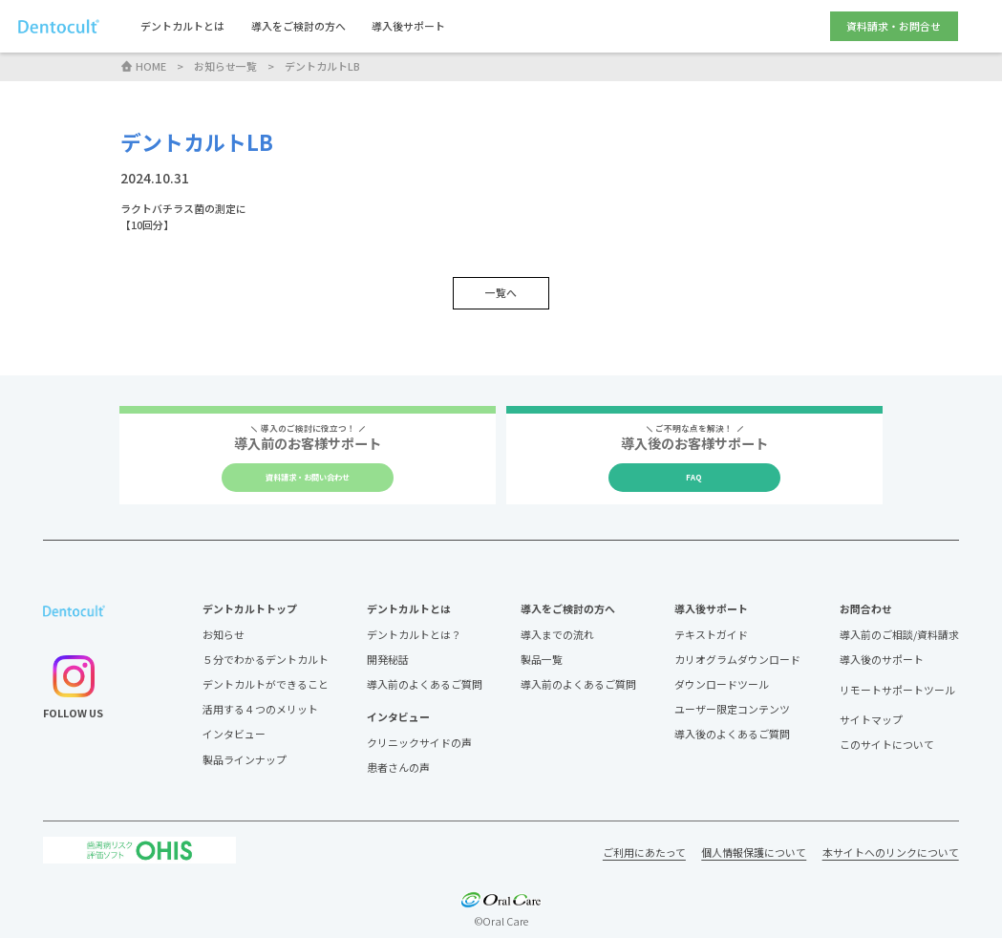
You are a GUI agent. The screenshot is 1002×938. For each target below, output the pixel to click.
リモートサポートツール (897, 690)
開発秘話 (388, 659)
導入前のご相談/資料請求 (899, 634)
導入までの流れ (557, 634)
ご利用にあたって (644, 852)
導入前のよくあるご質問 (424, 684)
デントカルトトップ (250, 608)
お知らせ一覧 (225, 66)
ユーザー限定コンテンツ (732, 708)
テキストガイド (711, 634)
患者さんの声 (398, 767)
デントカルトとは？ (414, 634)
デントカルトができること (266, 684)
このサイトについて (887, 744)
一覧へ (501, 292)
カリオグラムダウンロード (737, 659)
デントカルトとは (182, 26)
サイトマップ (871, 719)
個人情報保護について (753, 852)
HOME (143, 66)
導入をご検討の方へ (298, 26)
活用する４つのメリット (260, 708)
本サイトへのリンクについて (890, 852)
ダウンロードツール (721, 684)
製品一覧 (542, 659)
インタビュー (234, 733)
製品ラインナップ (245, 759)
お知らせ (224, 634)
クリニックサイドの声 (419, 742)
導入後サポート (408, 26)
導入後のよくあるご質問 (732, 733)
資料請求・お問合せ (893, 25)
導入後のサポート (882, 659)
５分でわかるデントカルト (266, 659)
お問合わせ (866, 608)
